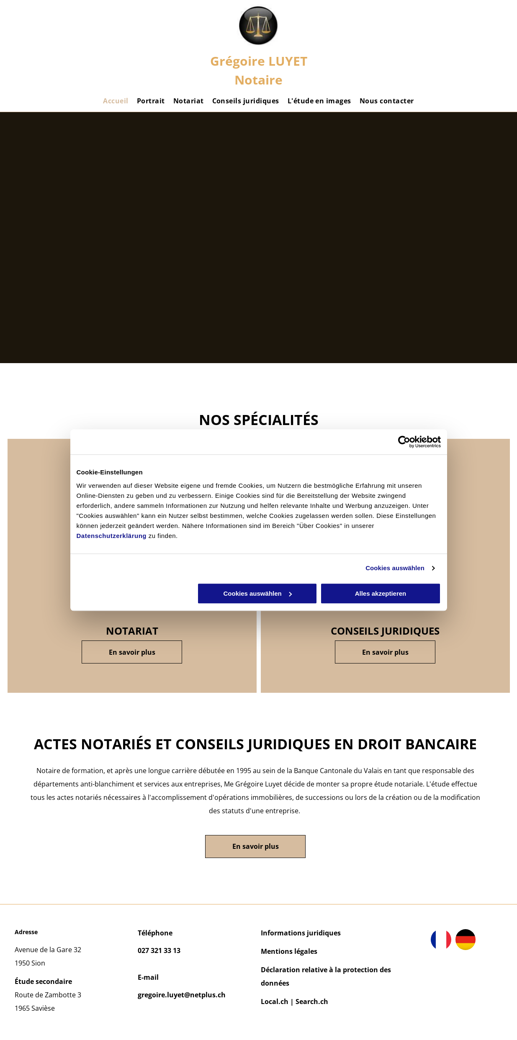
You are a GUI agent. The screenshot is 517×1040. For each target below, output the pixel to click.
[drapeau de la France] (441, 939)
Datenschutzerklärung (112, 535)
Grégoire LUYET (258, 60)
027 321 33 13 (159, 950)
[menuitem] (115, 101)
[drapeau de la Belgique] (465, 939)
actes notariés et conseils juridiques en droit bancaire (255, 743)
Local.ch (274, 1001)
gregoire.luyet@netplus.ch (182, 994)
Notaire (258, 79)
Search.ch (312, 1001)
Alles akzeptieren (380, 593)
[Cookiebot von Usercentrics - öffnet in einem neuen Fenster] (404, 441)
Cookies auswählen (394, 567)
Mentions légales (289, 951)
